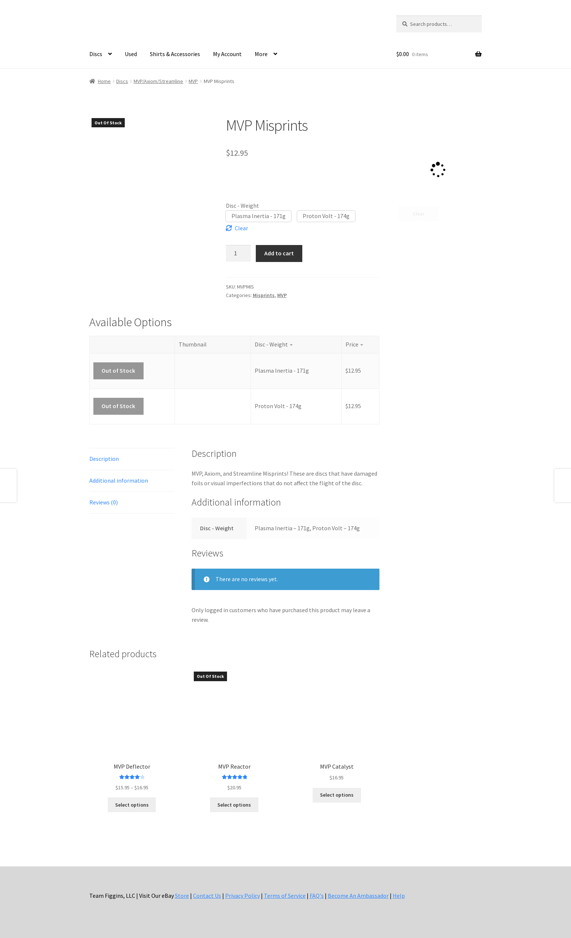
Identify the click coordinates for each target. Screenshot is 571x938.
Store (182, 895)
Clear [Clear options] (241, 228)
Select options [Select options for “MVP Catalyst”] (337, 795)
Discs (95, 54)
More (261, 54)
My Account (227, 54)
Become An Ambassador (358, 895)
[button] (258, 216)
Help (399, 895)
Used (131, 54)
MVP (193, 81)
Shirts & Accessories (175, 54)
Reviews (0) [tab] (103, 502)
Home (104, 81)
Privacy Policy (242, 895)
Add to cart (279, 253)
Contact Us (207, 895)
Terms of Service (285, 895)
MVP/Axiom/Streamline (158, 81)
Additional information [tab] (118, 480)
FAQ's (317, 895)
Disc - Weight (242, 205)
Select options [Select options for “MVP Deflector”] (132, 804)
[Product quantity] (238, 253)
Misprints (264, 295)
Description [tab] (104, 458)
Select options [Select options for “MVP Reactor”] (234, 804)
